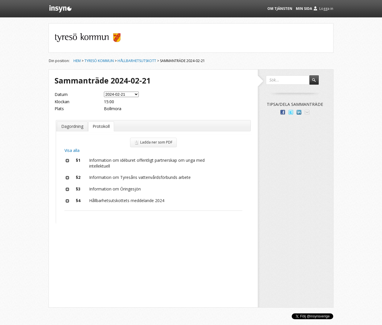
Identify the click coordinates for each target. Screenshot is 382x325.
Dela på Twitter (291, 112)
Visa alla (72, 150)
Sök (316, 82)
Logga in (326, 8)
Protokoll (101, 126)
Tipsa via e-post (307, 112)
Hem (77, 60)
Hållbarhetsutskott (137, 60)
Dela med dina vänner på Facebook (282, 112)
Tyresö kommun (99, 60)
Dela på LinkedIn (299, 112)
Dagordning (72, 126)
